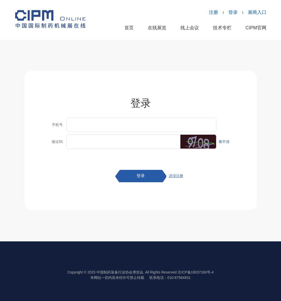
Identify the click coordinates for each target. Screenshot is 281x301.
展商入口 (257, 12)
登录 (233, 12)
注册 (213, 12)
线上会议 (189, 27)
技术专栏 (222, 27)
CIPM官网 (256, 27)
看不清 (224, 142)
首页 (129, 27)
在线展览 (157, 27)
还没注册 (176, 176)
